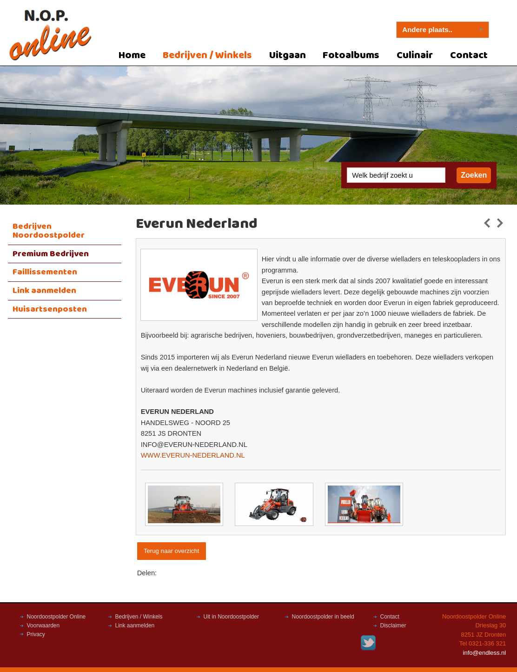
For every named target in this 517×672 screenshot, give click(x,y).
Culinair (415, 55)
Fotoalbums (351, 55)
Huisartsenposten (50, 309)
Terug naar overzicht (171, 550)
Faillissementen (45, 272)
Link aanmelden (44, 291)
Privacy (36, 634)
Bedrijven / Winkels (207, 55)
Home (132, 55)
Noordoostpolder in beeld (323, 616)
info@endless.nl (484, 652)
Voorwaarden (43, 625)
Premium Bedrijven (51, 254)
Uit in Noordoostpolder (231, 616)
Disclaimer (393, 625)
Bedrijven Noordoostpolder (49, 231)
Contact (469, 55)
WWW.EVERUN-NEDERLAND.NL (193, 455)
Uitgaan (287, 55)
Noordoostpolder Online (56, 616)
